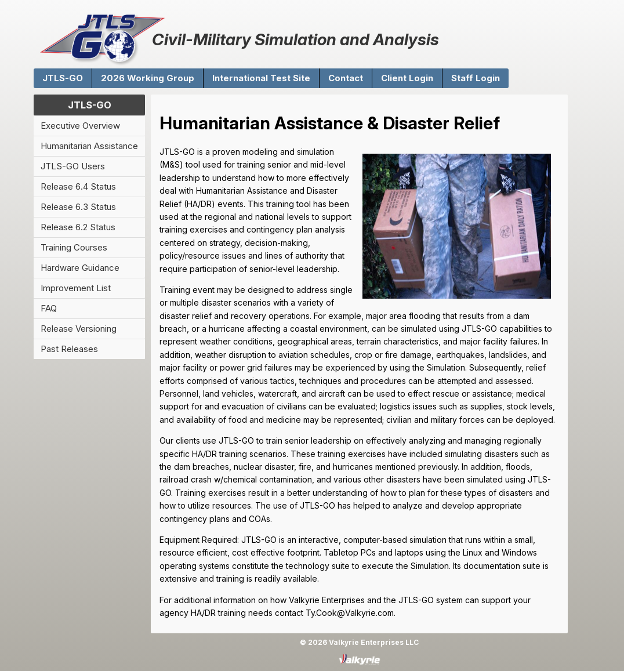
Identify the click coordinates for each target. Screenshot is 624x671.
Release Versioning (79, 328)
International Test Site (261, 78)
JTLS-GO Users (73, 166)
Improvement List (76, 287)
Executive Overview (80, 125)
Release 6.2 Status (78, 227)
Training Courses (74, 247)
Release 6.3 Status (78, 206)
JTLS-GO (62, 78)
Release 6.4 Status (78, 186)
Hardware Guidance (80, 267)
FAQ (49, 308)
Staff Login (475, 78)
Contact (345, 78)
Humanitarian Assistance (89, 145)
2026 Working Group (147, 78)
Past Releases (69, 348)
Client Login (407, 78)
